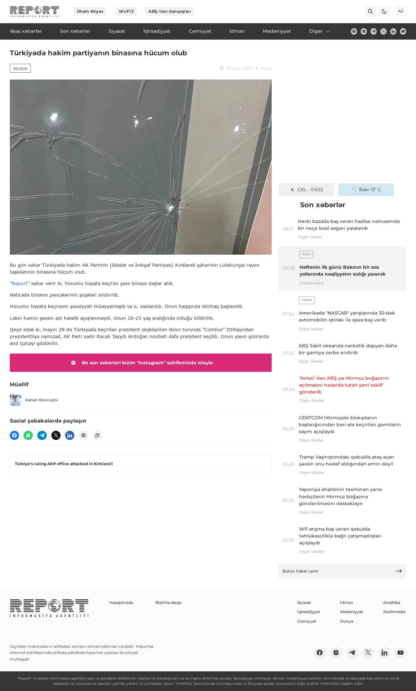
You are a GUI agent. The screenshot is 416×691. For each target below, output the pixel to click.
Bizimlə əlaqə (168, 602)
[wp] (28, 435)
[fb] (354, 31)
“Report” (19, 283)
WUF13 (126, 11)
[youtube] (403, 31)
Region (20, 68)
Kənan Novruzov (34, 400)
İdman (346, 602)
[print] (83, 435)
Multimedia (394, 611)
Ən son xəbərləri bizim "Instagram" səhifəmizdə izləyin (141, 362)
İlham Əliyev (90, 11)
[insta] (364, 31)
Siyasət (304, 602)
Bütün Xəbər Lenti (342, 571)
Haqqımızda (121, 602)
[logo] (34, 11)
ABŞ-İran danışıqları (170, 11)
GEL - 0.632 (306, 189)
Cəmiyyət (306, 621)
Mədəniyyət (351, 611)
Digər (320, 31)
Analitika (391, 602)
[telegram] (374, 31)
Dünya (346, 621)
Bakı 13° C (366, 189)
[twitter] (383, 31)
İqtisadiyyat (308, 611)
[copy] (97, 435)
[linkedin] (393, 31)
